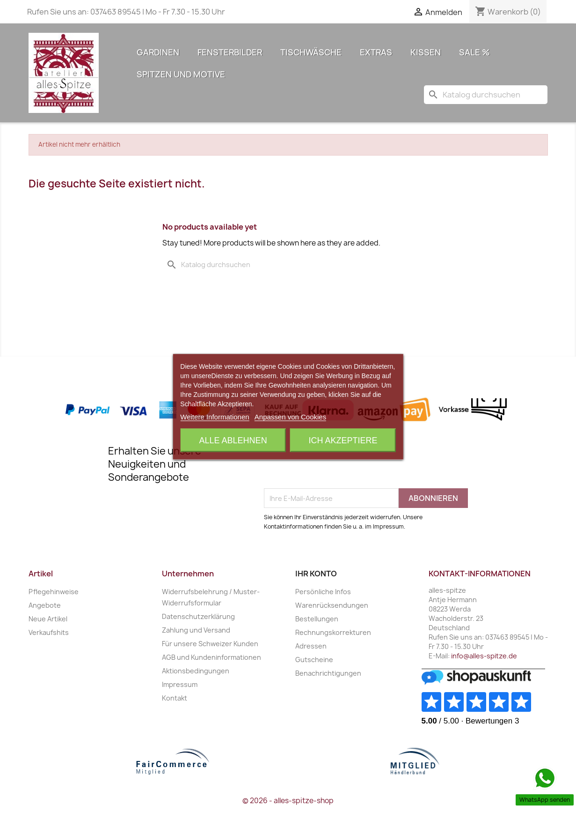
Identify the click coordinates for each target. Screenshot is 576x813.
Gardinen (158, 52)
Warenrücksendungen (331, 605)
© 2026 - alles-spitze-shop (288, 801)
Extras (376, 52)
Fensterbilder (229, 52)
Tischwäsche (311, 52)
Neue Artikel (48, 618)
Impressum (179, 684)
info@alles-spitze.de (484, 655)
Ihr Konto (316, 573)
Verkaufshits (49, 632)
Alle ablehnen (233, 440)
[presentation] (335, 465)
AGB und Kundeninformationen (211, 657)
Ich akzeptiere (342, 440)
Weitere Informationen (214, 416)
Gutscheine (314, 659)
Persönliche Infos (323, 591)
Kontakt (174, 698)
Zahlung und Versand (196, 630)
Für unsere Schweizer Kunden (210, 643)
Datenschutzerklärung (198, 616)
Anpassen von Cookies (290, 416)
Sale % (474, 52)
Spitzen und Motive (181, 74)
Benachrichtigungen (328, 673)
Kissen (425, 52)
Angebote (45, 605)
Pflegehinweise (54, 591)
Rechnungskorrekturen (333, 632)
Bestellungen (316, 618)
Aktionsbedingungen (195, 670)
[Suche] (485, 94)
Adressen (311, 645)
